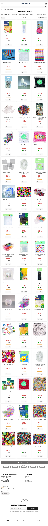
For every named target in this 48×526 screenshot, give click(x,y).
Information (45, 0)
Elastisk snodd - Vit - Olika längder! (24, 36)
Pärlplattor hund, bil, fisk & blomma (24, 255)
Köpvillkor (27, 477)
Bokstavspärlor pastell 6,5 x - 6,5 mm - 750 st (40, 392)
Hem (1, 9)
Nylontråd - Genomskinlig (8, 199)
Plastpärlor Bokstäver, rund (39, 336)
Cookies (27, 480)
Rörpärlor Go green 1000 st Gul (24, 336)
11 (26, 467)
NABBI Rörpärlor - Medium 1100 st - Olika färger (39, 36)
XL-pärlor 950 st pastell (8, 419)
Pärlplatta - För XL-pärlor (8, 227)
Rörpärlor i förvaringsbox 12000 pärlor (8, 255)
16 (37, 467)
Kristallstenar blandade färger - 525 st (40, 63)
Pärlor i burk (39, 199)
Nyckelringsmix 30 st (8, 89)
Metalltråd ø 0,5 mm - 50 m (8, 62)
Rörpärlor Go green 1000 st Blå (24, 419)
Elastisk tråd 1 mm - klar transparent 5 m (24, 173)
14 (33, 467)
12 (28, 467)
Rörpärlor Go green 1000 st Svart (24, 227)
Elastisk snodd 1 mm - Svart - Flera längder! (39, 283)
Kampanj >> (18, 0)
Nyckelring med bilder (8, 117)
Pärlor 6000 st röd (24, 391)
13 (30, 467)
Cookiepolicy (28, 479)
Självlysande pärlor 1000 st (8, 282)
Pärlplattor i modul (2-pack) (24, 62)
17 (39, 467)
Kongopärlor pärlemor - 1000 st (40, 419)
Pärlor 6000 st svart (39, 89)
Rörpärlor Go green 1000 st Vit (40, 309)
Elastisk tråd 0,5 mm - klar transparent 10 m (40, 365)
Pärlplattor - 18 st (8, 336)
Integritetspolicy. (34, 511)
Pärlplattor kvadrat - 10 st (8, 172)
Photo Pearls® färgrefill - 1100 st (8, 391)
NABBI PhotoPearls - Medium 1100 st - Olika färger (39, 118)
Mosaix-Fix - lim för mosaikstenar (24, 89)
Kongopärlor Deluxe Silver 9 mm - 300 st (24, 118)
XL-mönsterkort (24, 364)
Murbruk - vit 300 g (8, 309)
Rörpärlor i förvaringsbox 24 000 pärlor (40, 228)
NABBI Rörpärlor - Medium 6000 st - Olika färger (39, 145)
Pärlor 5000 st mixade (8, 144)
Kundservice (27, 476)
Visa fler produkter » (24, 463)
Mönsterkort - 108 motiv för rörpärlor (39, 255)
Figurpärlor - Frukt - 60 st (8, 446)
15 (35, 467)
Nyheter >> (12, 0)
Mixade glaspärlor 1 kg (24, 446)
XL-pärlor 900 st (24, 199)
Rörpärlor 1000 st (8, 35)
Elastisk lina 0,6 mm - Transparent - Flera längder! (39, 173)
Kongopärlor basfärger (39, 446)
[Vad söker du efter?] (24, 7)
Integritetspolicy (28, 481)
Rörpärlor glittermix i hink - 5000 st (24, 310)
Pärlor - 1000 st (24, 282)
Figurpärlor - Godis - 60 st (8, 364)
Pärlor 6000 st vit (24, 144)
